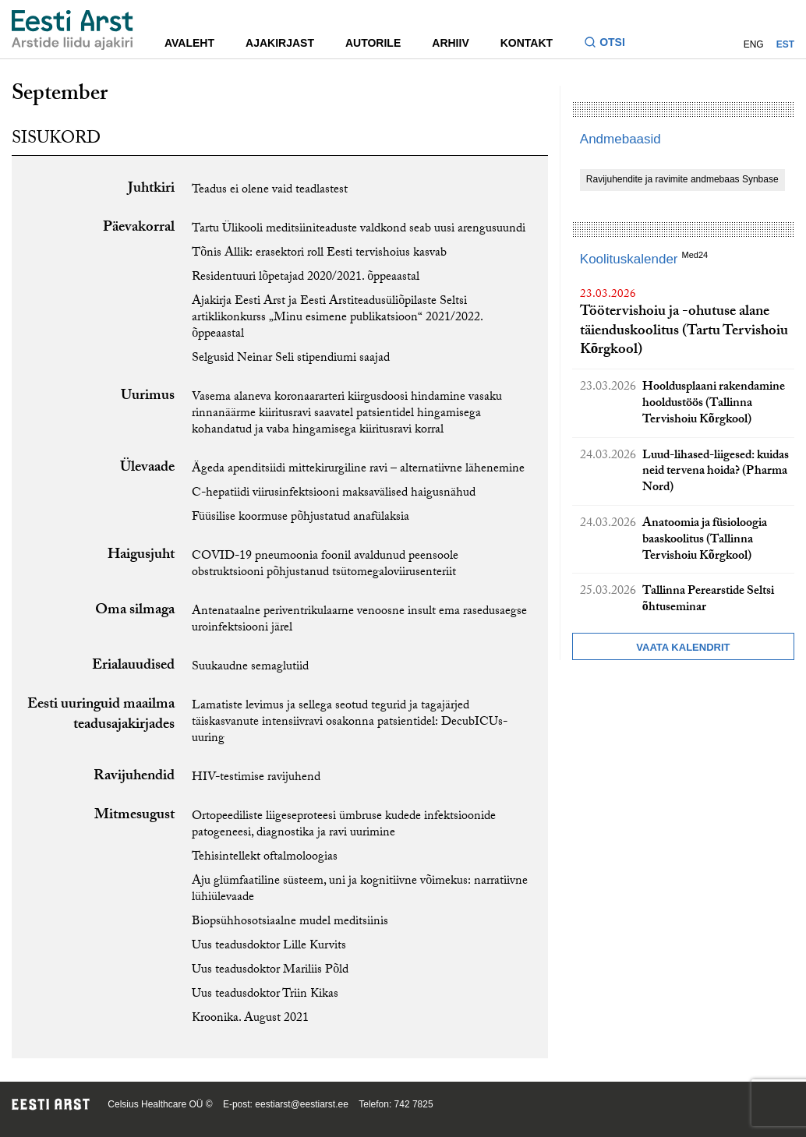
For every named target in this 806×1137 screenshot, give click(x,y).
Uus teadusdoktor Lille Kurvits (269, 946)
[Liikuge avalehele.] (72, 30)
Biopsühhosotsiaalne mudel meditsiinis (290, 922)
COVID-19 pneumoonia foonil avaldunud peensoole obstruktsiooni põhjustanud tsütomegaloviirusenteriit (325, 565)
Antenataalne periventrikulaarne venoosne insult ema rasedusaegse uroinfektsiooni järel (359, 620)
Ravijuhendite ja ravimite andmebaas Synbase (682, 179)
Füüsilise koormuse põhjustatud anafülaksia (300, 518)
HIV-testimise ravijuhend (256, 778)
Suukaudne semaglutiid (250, 667)
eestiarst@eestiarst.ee (301, 1104)
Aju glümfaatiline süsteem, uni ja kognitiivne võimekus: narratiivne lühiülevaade (360, 890)
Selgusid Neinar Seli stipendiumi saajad (291, 359)
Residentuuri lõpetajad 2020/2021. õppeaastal (305, 278)
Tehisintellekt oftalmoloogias (265, 857)
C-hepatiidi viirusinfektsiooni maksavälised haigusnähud (333, 494)
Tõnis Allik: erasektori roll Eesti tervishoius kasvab (319, 253)
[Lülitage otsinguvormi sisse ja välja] (611, 44)
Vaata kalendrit (683, 647)
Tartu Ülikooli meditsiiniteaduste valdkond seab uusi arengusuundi (358, 229)
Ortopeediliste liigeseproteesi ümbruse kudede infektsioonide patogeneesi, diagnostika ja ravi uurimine (344, 825)
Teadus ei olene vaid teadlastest (270, 190)
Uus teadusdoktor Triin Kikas (265, 995)
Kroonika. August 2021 (250, 1019)
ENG (754, 44)
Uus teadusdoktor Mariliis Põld (270, 970)
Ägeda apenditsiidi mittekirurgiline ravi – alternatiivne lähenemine (358, 469)
